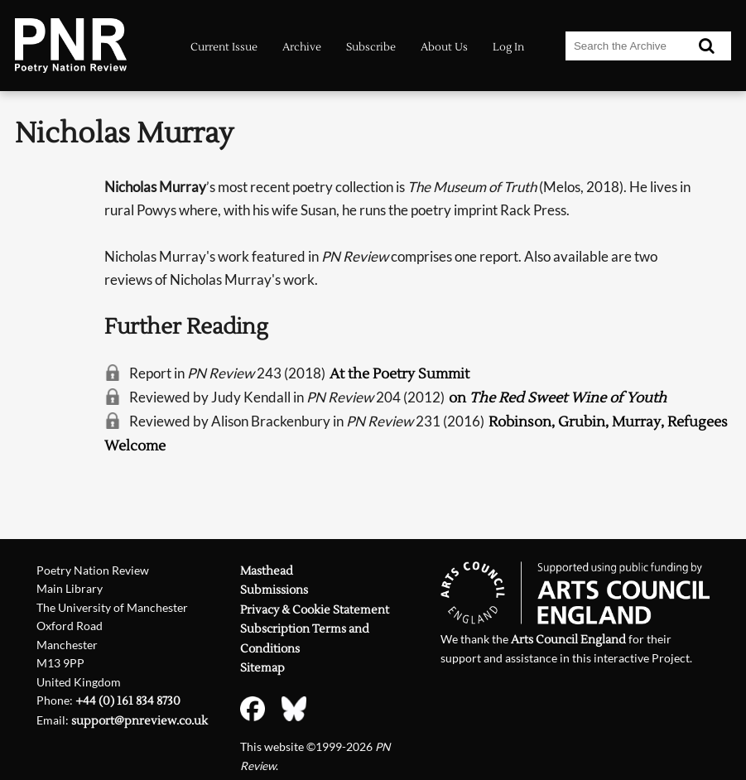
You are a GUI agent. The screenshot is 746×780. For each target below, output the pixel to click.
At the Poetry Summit (399, 374)
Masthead (266, 571)
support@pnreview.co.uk (139, 721)
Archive (301, 47)
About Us (444, 47)
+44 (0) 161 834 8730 (127, 701)
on (558, 398)
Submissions (274, 590)
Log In (508, 47)
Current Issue (223, 47)
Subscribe (371, 47)
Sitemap (262, 668)
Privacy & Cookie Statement (314, 610)
